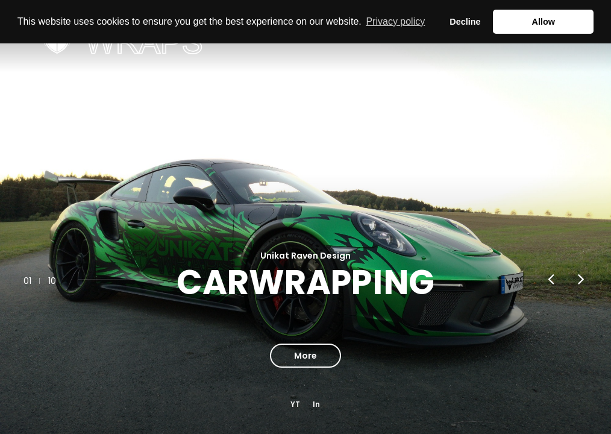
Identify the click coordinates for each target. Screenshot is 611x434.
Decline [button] (465, 22)
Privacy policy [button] (395, 21)
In (316, 404)
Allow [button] (543, 22)
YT (295, 404)
